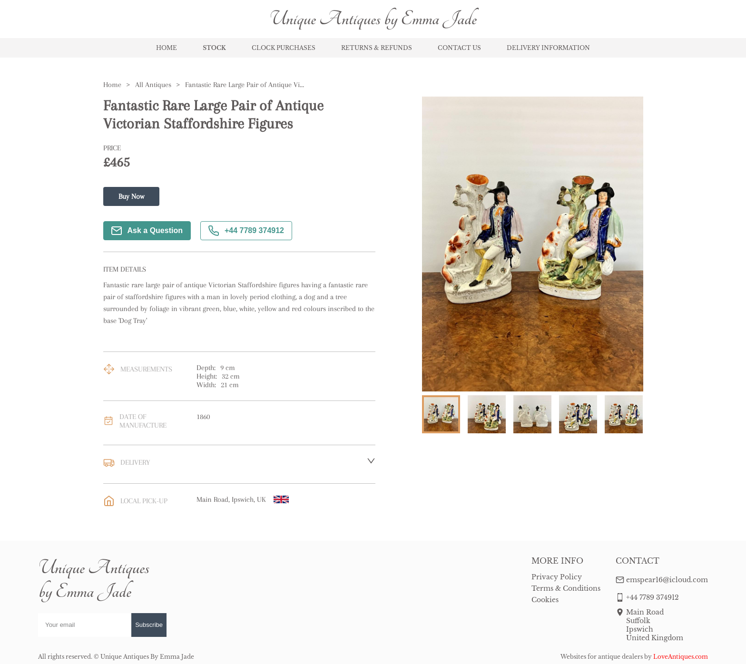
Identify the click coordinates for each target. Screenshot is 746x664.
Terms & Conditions (565, 588)
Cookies (545, 600)
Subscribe (149, 624)
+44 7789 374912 (246, 230)
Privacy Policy (556, 577)
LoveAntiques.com (680, 656)
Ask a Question (147, 230)
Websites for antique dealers (601, 656)
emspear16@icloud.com (667, 580)
